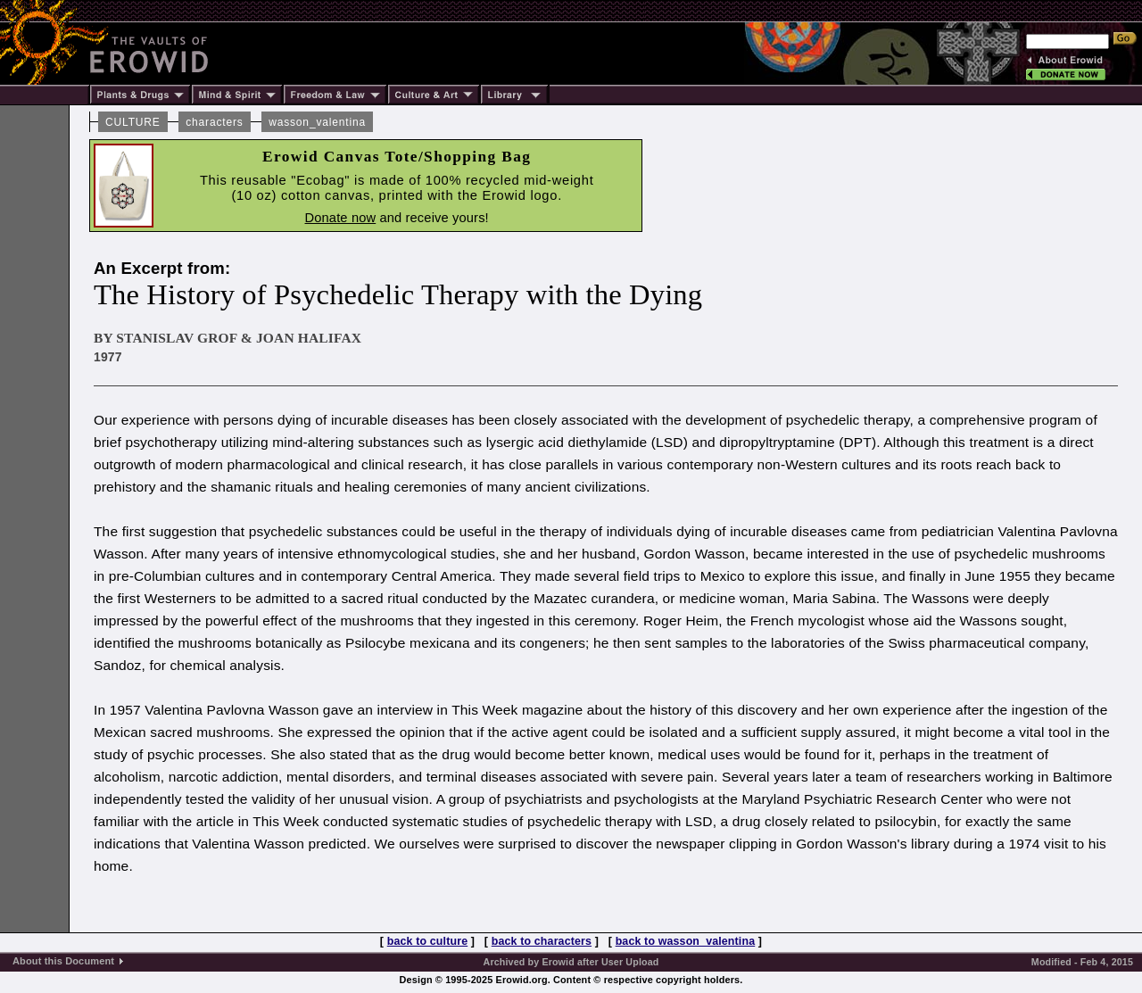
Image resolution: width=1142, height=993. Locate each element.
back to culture (427, 941)
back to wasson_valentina (686, 941)
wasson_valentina (317, 122)
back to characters (542, 941)
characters (214, 122)
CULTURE (133, 122)
